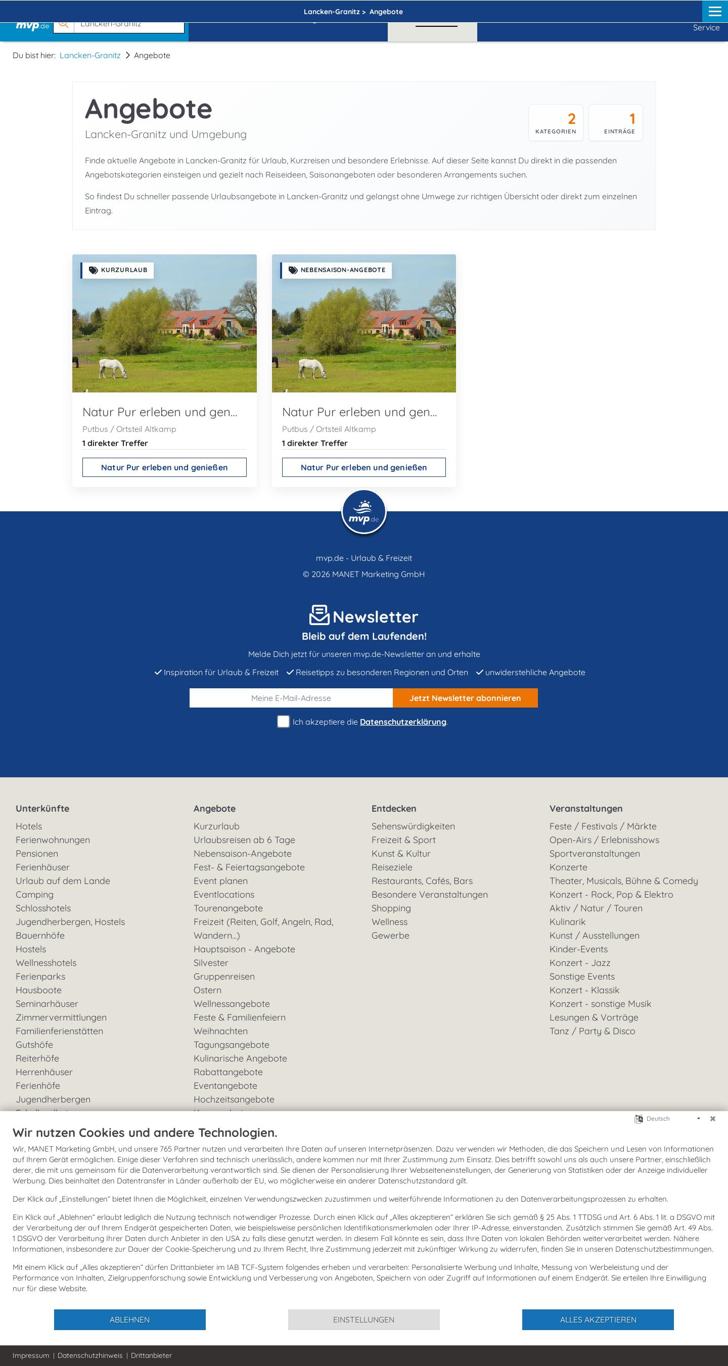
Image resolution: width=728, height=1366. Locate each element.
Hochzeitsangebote (234, 1099)
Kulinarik (568, 922)
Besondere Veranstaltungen (430, 894)
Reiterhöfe (37, 1058)
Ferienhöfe (38, 1085)
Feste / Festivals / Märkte (603, 826)
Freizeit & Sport (404, 840)
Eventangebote (225, 1085)
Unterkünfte (42, 808)
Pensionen (37, 853)
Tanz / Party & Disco (592, 1031)
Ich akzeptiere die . (364, 722)
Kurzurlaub (217, 826)
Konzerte (568, 867)
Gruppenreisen (224, 976)
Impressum (31, 1355)
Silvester (211, 962)
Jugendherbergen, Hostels (70, 922)
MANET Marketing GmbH (378, 574)
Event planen (221, 881)
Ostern (207, 990)
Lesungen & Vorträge (594, 1017)
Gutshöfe (34, 1044)
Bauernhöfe (40, 935)
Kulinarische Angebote (240, 1058)
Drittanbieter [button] (151, 1355)
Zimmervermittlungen (61, 1017)
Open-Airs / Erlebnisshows (604, 840)
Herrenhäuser (44, 1072)
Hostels (31, 949)
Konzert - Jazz (580, 962)
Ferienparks (40, 976)
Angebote (215, 808)
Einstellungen (363, 1319)
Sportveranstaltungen (595, 853)
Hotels (29, 826)
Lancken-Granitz (90, 55)
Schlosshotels (43, 908)
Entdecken (394, 808)
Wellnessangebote (232, 1003)
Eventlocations (224, 894)
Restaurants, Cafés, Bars (422, 881)
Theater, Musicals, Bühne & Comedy (624, 881)
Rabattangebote (228, 1072)
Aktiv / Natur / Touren (596, 908)
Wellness (389, 922)
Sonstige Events (582, 976)
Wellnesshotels (46, 962)
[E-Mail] (291, 698)
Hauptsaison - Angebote (244, 949)
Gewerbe (391, 935)
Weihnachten (221, 1031)
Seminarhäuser (47, 1003)
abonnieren (465, 698)
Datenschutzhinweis (90, 1355)
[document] (364, 1216)
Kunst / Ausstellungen (595, 935)
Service (706, 20)
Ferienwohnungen (53, 840)
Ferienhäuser (43, 867)
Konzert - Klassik (585, 990)
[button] (121, 18)
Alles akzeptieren (598, 1319)
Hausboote (39, 990)
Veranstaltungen (586, 808)
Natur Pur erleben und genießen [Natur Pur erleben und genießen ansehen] (164, 467)
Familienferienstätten (59, 1031)
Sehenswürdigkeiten (413, 826)
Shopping (391, 908)
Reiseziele (392, 867)
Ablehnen (130, 1319)
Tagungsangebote (231, 1044)
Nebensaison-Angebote (243, 853)
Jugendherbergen (53, 1099)
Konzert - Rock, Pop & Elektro (611, 894)
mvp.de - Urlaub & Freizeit (364, 558)
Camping (35, 894)
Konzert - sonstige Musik (601, 1003)
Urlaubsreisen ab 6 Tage (244, 840)
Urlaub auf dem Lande (63, 881)
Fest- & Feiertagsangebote (249, 867)
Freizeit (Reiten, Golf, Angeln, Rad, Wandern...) (263, 928)
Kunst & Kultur (401, 853)
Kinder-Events (579, 949)
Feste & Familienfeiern (240, 1017)
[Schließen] (712, 1118)
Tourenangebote (228, 908)
